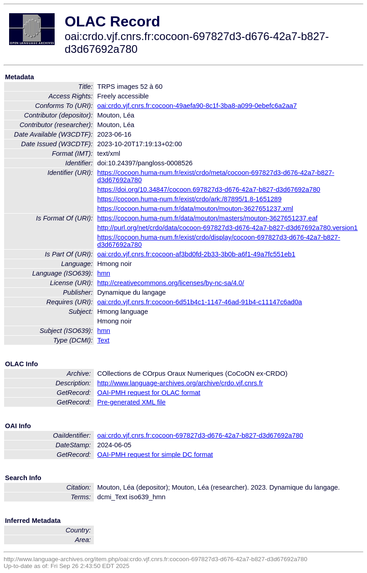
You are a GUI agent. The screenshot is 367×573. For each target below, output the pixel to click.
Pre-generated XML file (131, 402)
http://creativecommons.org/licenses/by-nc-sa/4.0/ (171, 282)
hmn (104, 273)
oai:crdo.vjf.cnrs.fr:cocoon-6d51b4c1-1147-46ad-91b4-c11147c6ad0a (199, 302)
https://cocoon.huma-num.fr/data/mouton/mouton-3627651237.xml (195, 208)
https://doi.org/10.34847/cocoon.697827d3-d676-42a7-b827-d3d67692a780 (209, 189)
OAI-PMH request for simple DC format (155, 454)
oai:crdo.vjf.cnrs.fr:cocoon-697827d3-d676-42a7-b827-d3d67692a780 (200, 435)
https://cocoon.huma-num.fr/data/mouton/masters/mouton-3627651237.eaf (207, 218)
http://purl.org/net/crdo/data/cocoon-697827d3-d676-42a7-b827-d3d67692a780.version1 (227, 227)
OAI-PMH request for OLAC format (148, 392)
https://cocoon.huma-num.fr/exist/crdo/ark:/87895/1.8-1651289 (189, 199)
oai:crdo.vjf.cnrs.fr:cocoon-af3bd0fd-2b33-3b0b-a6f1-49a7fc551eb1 (196, 254)
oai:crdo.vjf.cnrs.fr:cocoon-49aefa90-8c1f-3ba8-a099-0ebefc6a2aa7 (197, 105)
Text (103, 340)
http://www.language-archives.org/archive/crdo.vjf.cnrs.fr (180, 383)
